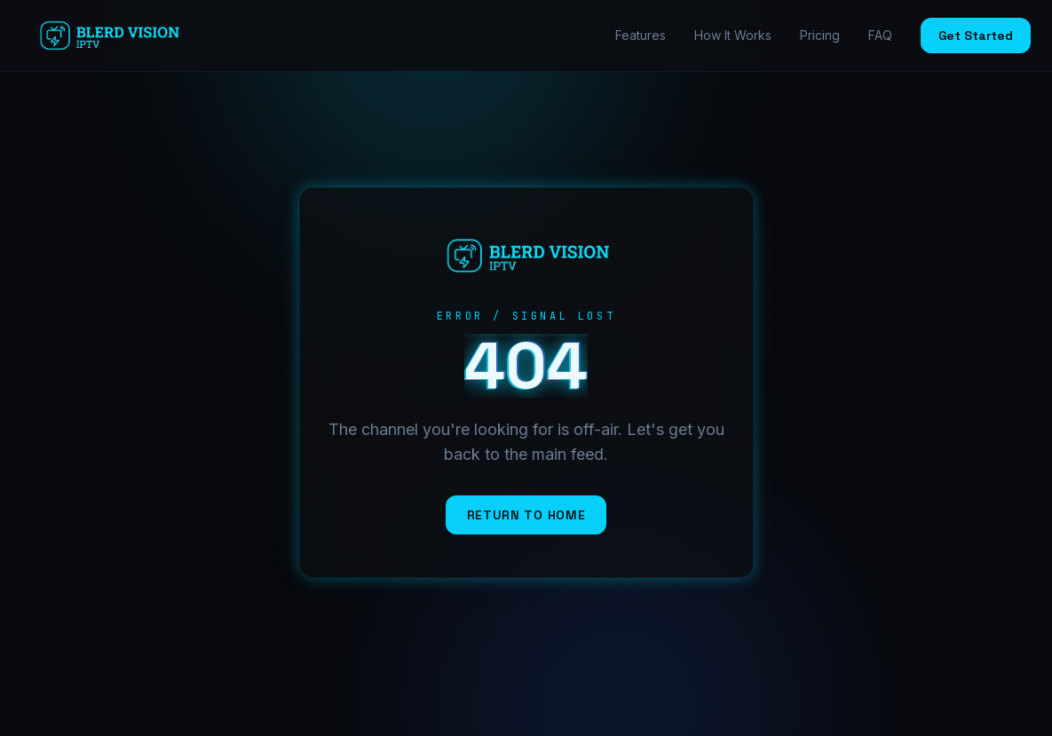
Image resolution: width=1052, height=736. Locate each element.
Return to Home (526, 515)
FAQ (880, 35)
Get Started (975, 36)
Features (640, 35)
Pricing (820, 35)
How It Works (732, 35)
